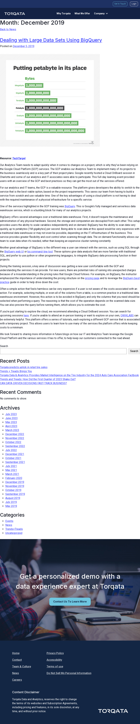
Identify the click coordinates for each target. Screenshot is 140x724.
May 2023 (11, 422)
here (26, 315)
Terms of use (55, 666)
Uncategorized (13, 533)
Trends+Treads (14, 529)
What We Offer (82, 13)
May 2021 (11, 470)
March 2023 (12, 430)
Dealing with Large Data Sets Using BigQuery (51, 40)
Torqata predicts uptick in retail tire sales (23, 367)
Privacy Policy (55, 653)
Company (99, 13)
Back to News (8, 29)
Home (15, 653)
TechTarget (18, 158)
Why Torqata (64, 13)
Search (4, 346)
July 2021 (11, 466)
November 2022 (14, 438)
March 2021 (12, 474)
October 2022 (13, 442)
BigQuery (70, 206)
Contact (17, 659)
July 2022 (11, 450)
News (8, 525)
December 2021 (14, 454)
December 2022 (14, 434)
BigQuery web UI (14, 251)
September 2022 (15, 446)
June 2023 (11, 418)
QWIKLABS (127, 315)
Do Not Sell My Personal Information (69, 673)
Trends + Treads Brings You (16, 371)
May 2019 (11, 506)
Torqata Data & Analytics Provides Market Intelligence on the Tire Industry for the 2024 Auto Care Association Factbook (69, 375)
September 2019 (15, 494)
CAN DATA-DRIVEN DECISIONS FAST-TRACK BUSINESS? (33, 383)
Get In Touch (120, 4)
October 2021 (13, 458)
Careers (17, 679)
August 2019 (12, 498)
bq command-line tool (40, 251)
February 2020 (13, 478)
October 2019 (13, 490)
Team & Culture (21, 666)
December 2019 (14, 482)
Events (9, 521)
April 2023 (11, 426)
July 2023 (11, 414)
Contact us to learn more (70, 601)
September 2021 (15, 462)
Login (134, 4)
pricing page (92, 278)
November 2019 (14, 486)
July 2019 (11, 502)
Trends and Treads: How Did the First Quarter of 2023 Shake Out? (38, 379)
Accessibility (54, 659)
